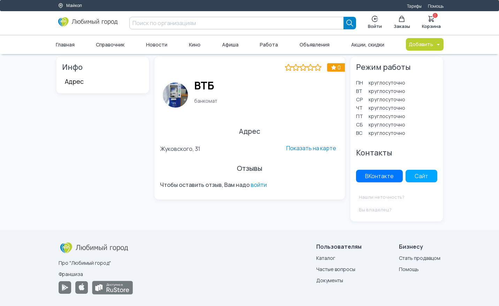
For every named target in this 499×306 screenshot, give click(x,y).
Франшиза (71, 274)
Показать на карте (311, 148)
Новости (156, 44)
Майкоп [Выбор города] (70, 5)
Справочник (110, 44)
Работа (269, 44)
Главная (65, 44)
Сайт (421, 176)
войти (259, 185)
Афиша (230, 44)
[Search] (349, 23)
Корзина (431, 21)
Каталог (325, 258)
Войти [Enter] (375, 22)
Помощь (436, 6)
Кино (195, 44)
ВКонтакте (379, 176)
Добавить (425, 44)
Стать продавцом (419, 258)
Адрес (74, 81)
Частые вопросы (335, 269)
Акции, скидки (367, 44)
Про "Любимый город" (85, 263)
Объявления (315, 44)
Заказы (402, 22)
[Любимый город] (88, 24)
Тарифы (414, 6)
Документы (329, 280)
